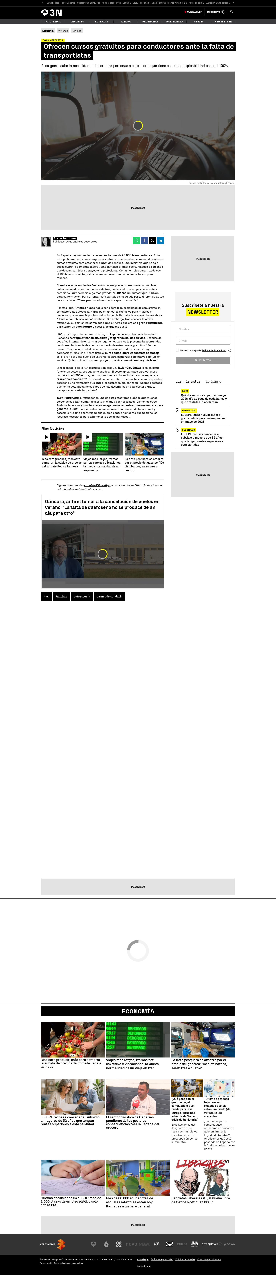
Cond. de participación (209, 1259)
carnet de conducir (109, 596)
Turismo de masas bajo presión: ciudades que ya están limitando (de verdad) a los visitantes (217, 1107)
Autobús (61, 596)
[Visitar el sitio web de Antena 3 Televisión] (93, 1244)
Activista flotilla (179, 3)
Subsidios (188, 430)
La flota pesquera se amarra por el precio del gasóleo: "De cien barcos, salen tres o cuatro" (199, 1064)
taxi (46, 596)
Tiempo (126, 21)
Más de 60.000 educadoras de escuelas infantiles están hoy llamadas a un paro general (129, 1202)
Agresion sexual (196, 3)
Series (199, 21)
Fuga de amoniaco (160, 3)
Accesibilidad (144, 1266)
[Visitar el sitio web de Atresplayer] (212, 1244)
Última (194, 12)
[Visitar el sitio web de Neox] (118, 1244)
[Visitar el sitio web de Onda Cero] (169, 1244)
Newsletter (223, 21)
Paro (185, 391)
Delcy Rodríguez (141, 3)
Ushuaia (127, 3)
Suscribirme (203, 360)
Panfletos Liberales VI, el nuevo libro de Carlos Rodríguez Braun (200, 1200)
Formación (189, 410)
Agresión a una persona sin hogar (223, 3)
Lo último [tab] (213, 382)
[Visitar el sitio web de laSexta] (106, 1244)
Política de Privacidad (214, 350)
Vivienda (63, 30)
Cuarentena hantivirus (88, 3)
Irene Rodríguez (65, 238)
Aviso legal (143, 1259)
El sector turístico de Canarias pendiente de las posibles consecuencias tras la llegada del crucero (132, 1122)
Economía (138, 1011)
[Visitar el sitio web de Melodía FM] (194, 1244)
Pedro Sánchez (68, 3)
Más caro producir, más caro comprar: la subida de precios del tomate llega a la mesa (71, 1063)
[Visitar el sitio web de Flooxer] (229, 1244)
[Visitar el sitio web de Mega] (144, 1244)
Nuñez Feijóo (52, 3)
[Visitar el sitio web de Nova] (131, 1244)
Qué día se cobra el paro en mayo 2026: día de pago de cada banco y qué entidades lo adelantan (204, 399)
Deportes (77, 21)
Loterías (101, 21)
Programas (150, 21)
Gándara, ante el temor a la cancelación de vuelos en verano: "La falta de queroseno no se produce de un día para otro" (102, 507)
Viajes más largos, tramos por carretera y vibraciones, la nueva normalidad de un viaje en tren (132, 1064)
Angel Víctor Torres (111, 3)
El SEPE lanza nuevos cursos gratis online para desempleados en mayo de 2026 (203, 418)
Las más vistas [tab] (188, 382)
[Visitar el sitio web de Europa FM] (181, 1244)
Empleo (77, 30)
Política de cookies (185, 1259)
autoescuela (82, 596)
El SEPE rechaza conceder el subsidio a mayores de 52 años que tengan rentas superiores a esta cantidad (202, 439)
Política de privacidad (162, 1259)
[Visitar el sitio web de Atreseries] (156, 1244)
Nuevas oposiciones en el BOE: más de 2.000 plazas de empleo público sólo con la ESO (71, 1201)
